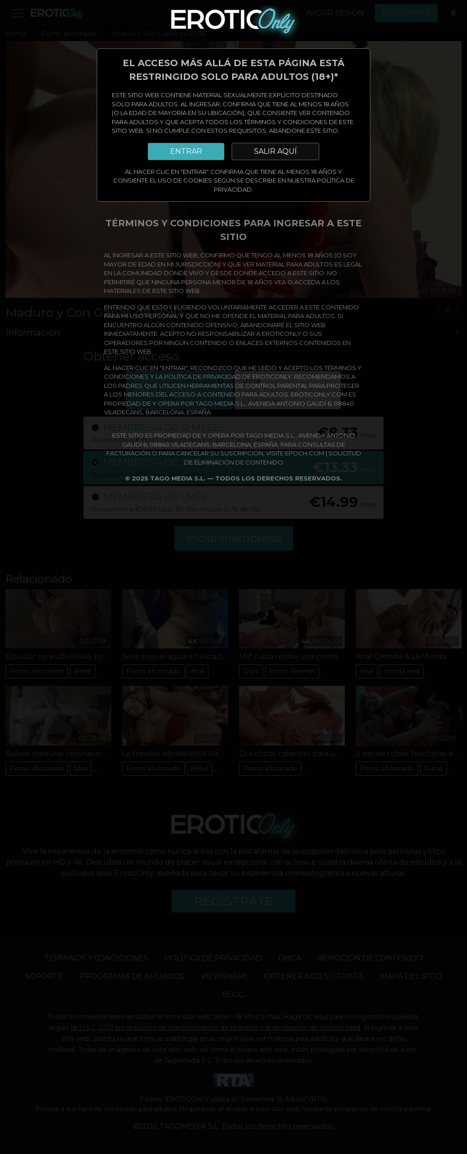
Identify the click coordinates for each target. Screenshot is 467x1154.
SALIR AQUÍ (275, 151)
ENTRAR (186, 151)
